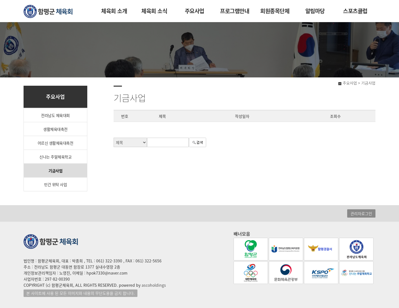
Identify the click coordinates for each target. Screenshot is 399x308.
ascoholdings (154, 285)
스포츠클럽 (355, 11)
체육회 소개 (114, 11)
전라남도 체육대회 (55, 115)
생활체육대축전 (55, 129)
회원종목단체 (274, 11)
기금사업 (55, 170)
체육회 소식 (154, 11)
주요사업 (194, 11)
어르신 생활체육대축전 (55, 143)
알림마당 (315, 11)
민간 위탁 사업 (55, 184)
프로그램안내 (234, 11)
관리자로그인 (361, 213)
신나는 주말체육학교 (55, 157)
